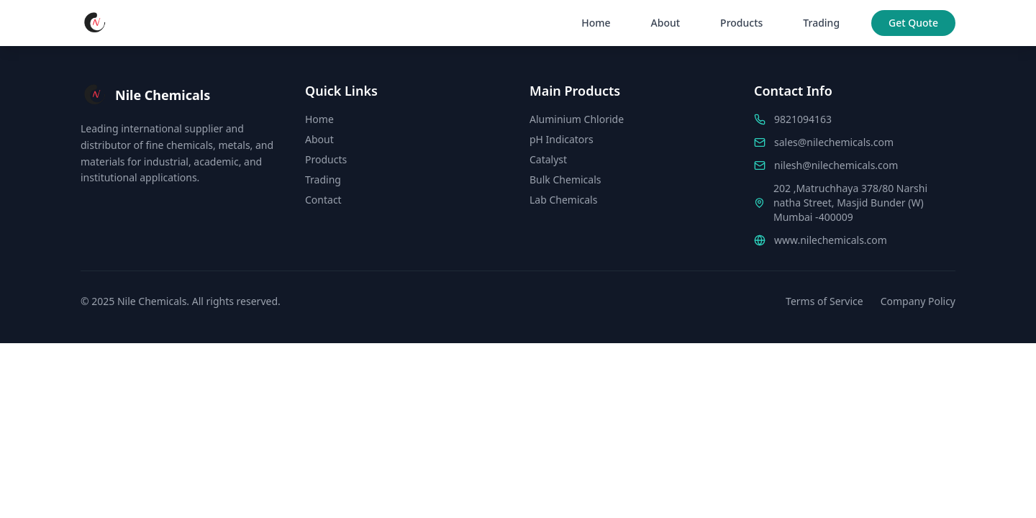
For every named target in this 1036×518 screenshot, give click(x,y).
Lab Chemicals (563, 199)
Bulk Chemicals (565, 179)
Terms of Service (824, 301)
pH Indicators (562, 139)
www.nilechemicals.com (830, 240)
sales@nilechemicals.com (834, 142)
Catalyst (548, 159)
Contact (323, 199)
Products (741, 22)
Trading (821, 22)
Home (595, 22)
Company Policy (918, 301)
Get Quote (913, 22)
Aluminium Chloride (577, 119)
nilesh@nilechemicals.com (836, 165)
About (666, 22)
